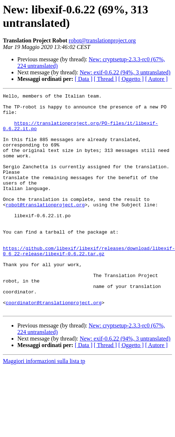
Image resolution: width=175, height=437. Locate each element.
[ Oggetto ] (131, 79)
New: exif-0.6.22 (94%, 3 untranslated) (125, 72)
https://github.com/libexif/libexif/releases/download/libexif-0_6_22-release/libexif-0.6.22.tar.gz (89, 282)
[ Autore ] (156, 79)
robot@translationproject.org (102, 40)
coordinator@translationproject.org (54, 345)
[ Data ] (84, 79)
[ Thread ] (105, 79)
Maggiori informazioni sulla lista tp (44, 404)
